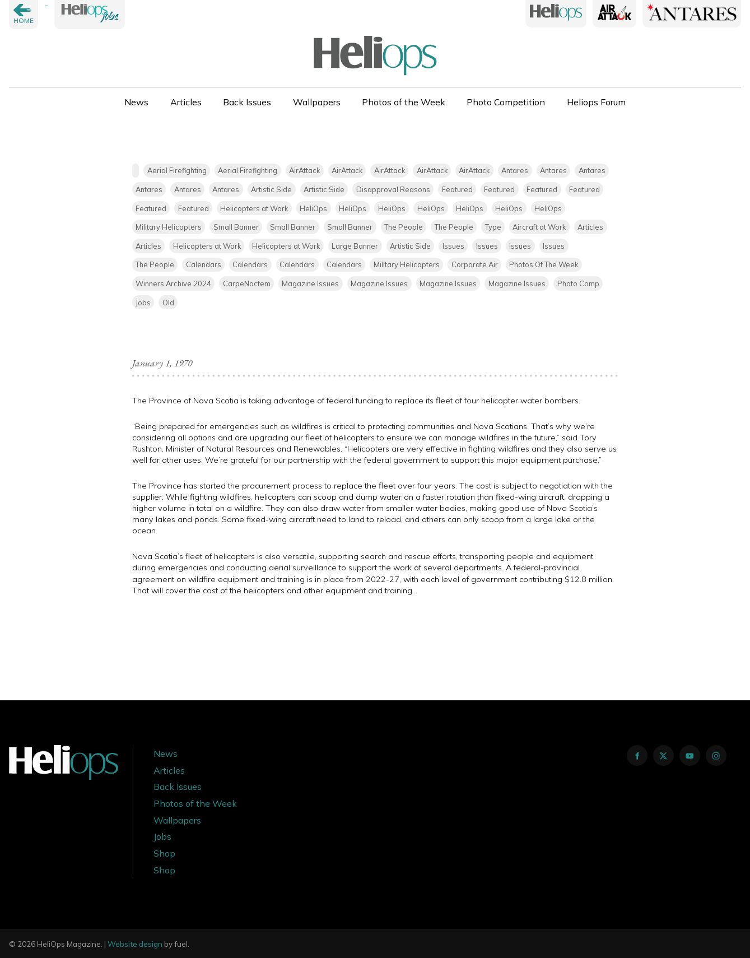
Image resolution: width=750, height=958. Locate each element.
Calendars (203, 264)
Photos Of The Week (543, 264)
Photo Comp (578, 283)
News (136, 102)
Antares (514, 170)
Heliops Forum (596, 102)
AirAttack (304, 170)
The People (403, 226)
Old (168, 302)
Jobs (143, 302)
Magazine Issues (310, 283)
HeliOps (313, 208)
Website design (135, 944)
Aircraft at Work (539, 226)
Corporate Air (474, 264)
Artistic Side (271, 189)
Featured (457, 189)
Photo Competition (506, 102)
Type (493, 226)
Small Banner (236, 226)
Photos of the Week (403, 102)
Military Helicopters (169, 226)
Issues (453, 245)
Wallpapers (317, 102)
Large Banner (355, 245)
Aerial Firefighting (177, 170)
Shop (164, 853)
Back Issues (247, 102)
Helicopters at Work (254, 208)
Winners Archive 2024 (173, 283)
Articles (186, 102)
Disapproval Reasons (393, 189)
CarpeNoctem (247, 283)
